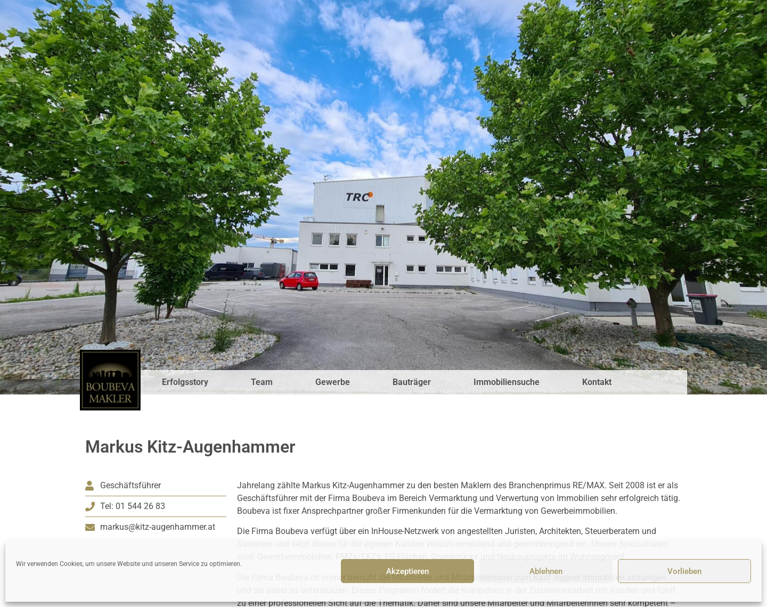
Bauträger (412, 382)
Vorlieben (684, 571)
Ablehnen (545, 571)
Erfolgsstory (185, 382)
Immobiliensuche (507, 382)
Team (262, 382)
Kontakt (596, 382)
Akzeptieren (407, 571)
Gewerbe (332, 382)
